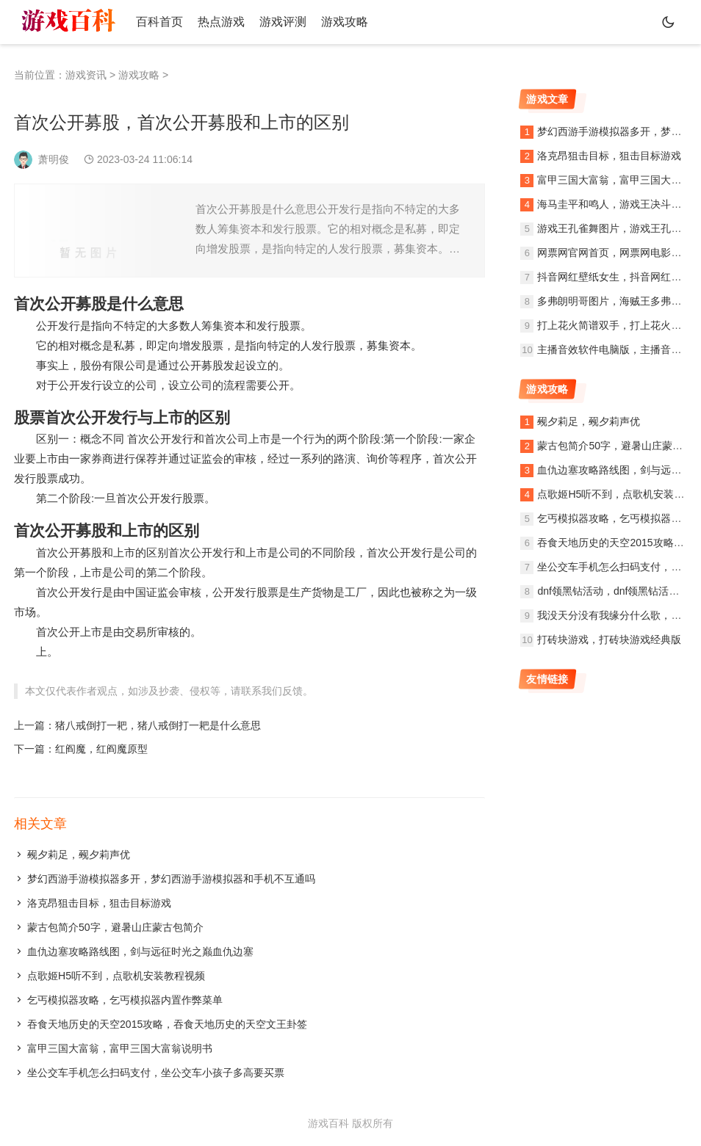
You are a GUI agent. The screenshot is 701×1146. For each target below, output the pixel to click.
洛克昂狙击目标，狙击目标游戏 (99, 903)
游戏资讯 (86, 75)
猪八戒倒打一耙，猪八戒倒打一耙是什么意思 (158, 725)
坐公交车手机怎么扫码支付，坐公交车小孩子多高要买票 (155, 1072)
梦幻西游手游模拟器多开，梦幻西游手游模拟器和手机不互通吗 (171, 879)
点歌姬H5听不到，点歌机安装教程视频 (116, 976)
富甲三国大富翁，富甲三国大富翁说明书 (119, 1048)
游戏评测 (282, 21)
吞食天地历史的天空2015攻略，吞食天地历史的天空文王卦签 (167, 1024)
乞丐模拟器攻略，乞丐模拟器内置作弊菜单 (125, 1000)
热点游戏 (221, 21)
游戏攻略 (344, 21)
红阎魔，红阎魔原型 (101, 749)
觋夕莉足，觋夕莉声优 (78, 854)
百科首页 (159, 21)
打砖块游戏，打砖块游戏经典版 (609, 639)
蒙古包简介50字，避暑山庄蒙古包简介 (115, 927)
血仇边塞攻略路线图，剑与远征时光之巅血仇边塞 (140, 951)
